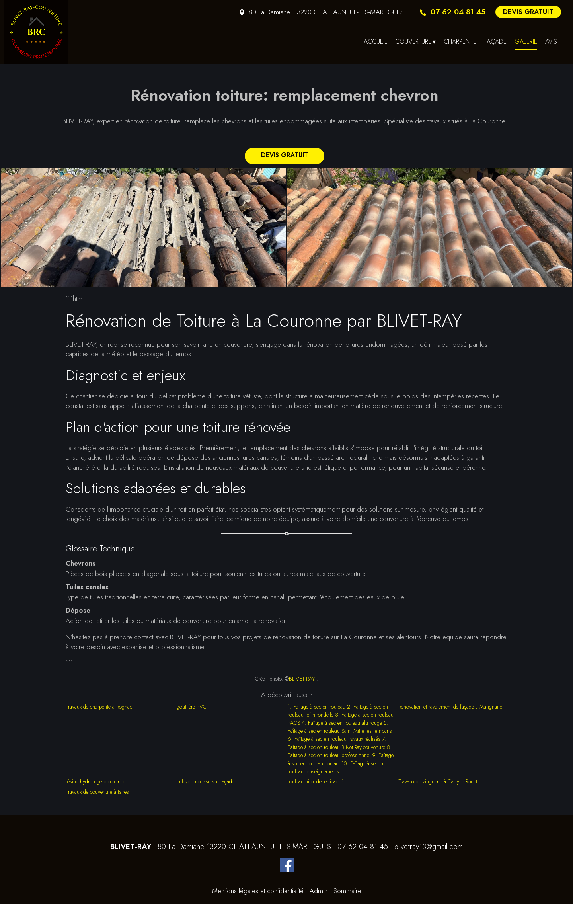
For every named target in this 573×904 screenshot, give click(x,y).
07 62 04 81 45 (362, 847)
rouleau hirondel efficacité (315, 781)
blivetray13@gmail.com (428, 847)
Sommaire (347, 891)
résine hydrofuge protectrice (95, 781)
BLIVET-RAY (302, 679)
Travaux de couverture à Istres (97, 792)
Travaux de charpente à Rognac (99, 707)
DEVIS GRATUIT (528, 11)
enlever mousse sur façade (205, 781)
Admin (318, 891)
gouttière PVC (192, 707)
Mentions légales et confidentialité (258, 891)
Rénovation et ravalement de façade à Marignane (450, 707)
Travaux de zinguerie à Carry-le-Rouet (437, 781)
